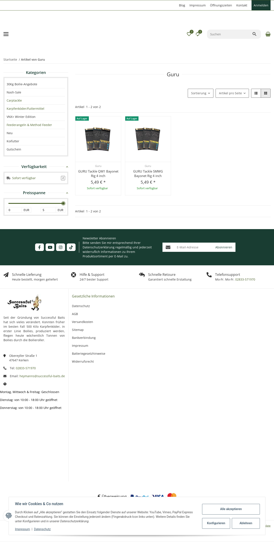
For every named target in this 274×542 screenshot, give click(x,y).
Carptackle (14, 100)
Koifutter (13, 141)
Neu (10, 133)
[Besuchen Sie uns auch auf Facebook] (39, 247)
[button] (189, 34)
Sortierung (198, 93)
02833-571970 (244, 279)
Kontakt (241, 5)
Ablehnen (245, 523)
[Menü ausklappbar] (6, 34)
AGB (75, 314)
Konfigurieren (216, 523)
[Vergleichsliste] (198, 34)
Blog (182, 5)
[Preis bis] (48, 210)
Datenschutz (43, 529)
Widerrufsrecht (83, 361)
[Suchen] (229, 34)
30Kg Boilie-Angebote (22, 84)
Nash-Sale (14, 92)
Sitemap (78, 330)
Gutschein (14, 149)
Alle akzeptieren (230, 509)
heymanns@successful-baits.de (42, 376)
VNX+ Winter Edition (21, 117)
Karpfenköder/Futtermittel (25, 109)
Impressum (23, 529)
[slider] (63, 203)
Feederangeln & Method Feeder (29, 125)
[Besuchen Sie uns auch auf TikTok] (71, 247)
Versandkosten (82, 322)
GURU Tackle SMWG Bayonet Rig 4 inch (148, 173)
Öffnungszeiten (221, 5)
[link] (36, 100)
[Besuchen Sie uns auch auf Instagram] (60, 247)
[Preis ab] (14, 210)
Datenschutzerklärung (99, 247)
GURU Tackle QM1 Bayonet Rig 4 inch (98, 173)
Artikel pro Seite (230, 93)
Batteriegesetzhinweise (88, 353)
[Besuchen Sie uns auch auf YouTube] (50, 247)
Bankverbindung (84, 338)
